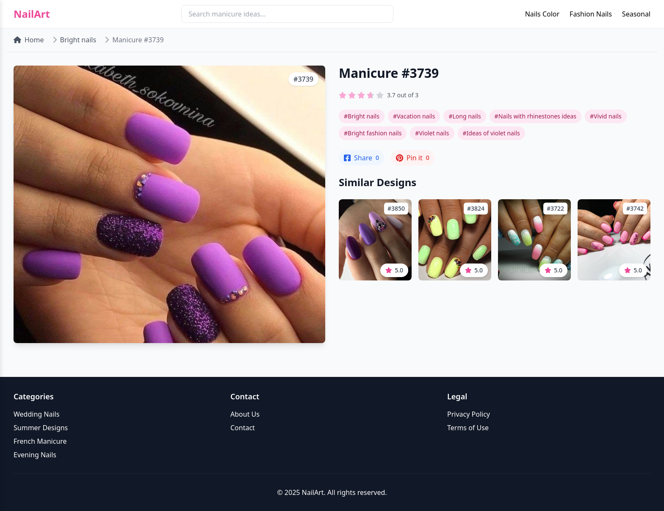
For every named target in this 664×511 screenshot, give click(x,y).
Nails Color (542, 14)
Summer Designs (41, 427)
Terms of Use (468, 427)
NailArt (32, 14)
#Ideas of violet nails (491, 133)
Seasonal (636, 14)
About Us (245, 414)
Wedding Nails (36, 414)
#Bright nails (361, 116)
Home (29, 39)
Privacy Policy (468, 414)
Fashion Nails (591, 14)
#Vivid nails (605, 116)
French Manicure (40, 441)
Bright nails (78, 39)
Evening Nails (35, 454)
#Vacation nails (414, 116)
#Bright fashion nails (372, 133)
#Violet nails (432, 133)
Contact (242, 427)
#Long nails (464, 116)
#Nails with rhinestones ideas (535, 116)
